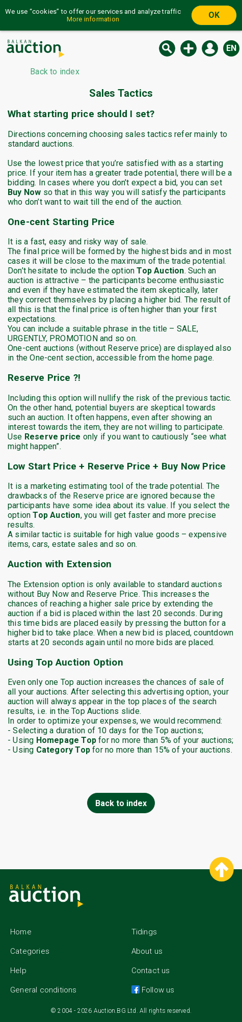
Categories (29, 951)
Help (18, 970)
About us (147, 951)
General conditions (43, 990)
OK (214, 15)
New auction (188, 48)
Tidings (144, 931)
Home (21, 931)
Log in (210, 48)
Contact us (150, 970)
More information (93, 19)
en (231, 48)
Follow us (157, 990)
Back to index (121, 803)
